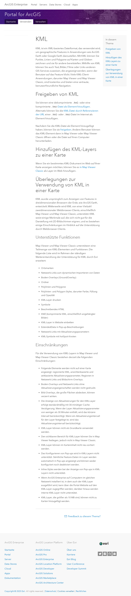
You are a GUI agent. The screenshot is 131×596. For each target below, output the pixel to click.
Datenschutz (50, 590)
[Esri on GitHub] (110, 553)
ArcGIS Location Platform (49, 563)
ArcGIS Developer (45, 567)
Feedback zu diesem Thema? (84, 515)
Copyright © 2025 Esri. (15, 590)
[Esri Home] (104, 543)
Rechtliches (81, 590)
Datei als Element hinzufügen (74, 106)
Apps (75, 4)
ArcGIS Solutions (44, 572)
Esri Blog (71, 558)
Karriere (71, 554)
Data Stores (55, 4)
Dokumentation (13, 577)
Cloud (67, 4)
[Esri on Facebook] (105, 553)
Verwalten (40, 21)
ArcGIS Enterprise (16, 4)
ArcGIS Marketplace (46, 577)
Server (8, 558)
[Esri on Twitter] (100, 553)
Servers (43, 4)
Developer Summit (76, 567)
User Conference (75, 563)
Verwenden (25, 21)
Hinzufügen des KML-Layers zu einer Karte (114, 61)
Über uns (71, 549)
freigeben (65, 128)
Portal (34, 4)
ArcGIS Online (43, 549)
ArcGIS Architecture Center (50, 582)
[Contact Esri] (114, 553)
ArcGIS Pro (41, 554)
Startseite (11, 21)
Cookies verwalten (66, 590)
